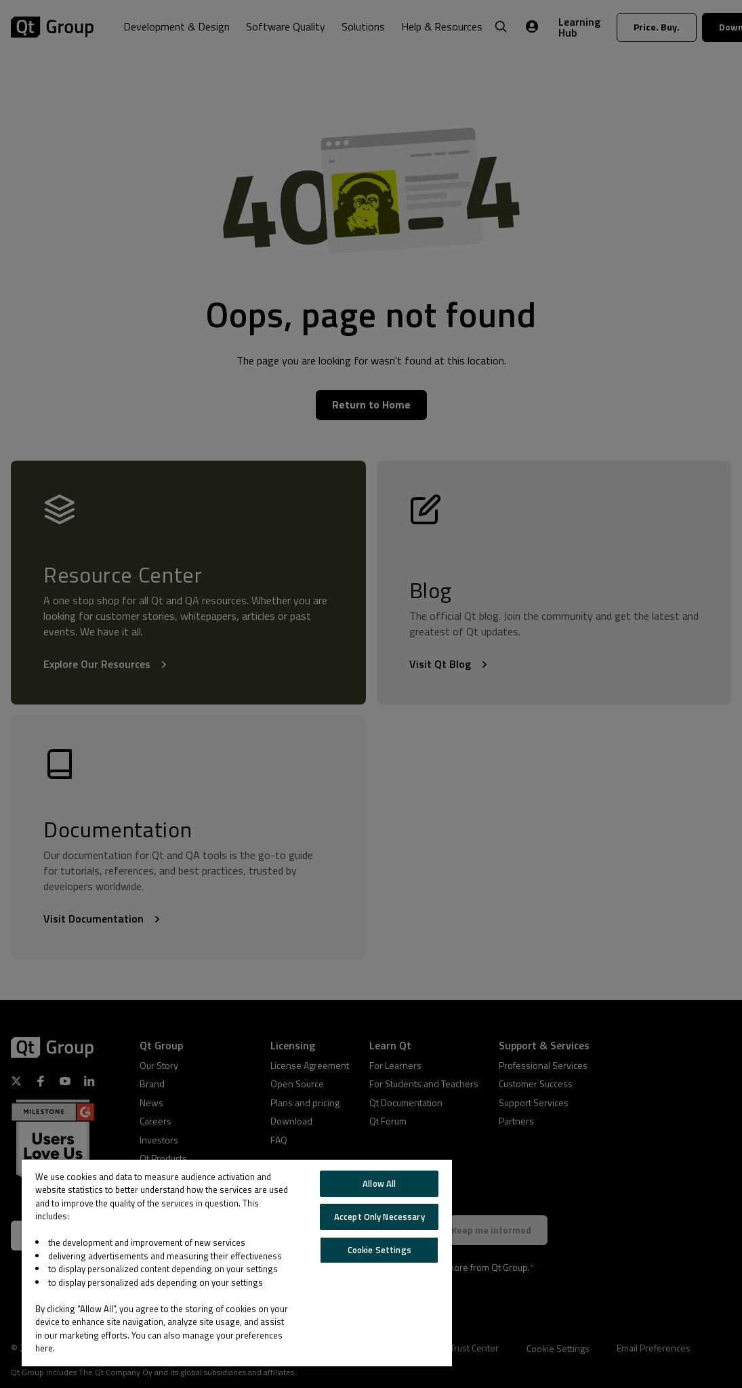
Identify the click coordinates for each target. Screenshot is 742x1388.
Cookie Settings (379, 1250)
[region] (237, 1263)
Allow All (379, 1183)
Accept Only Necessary (379, 1216)
